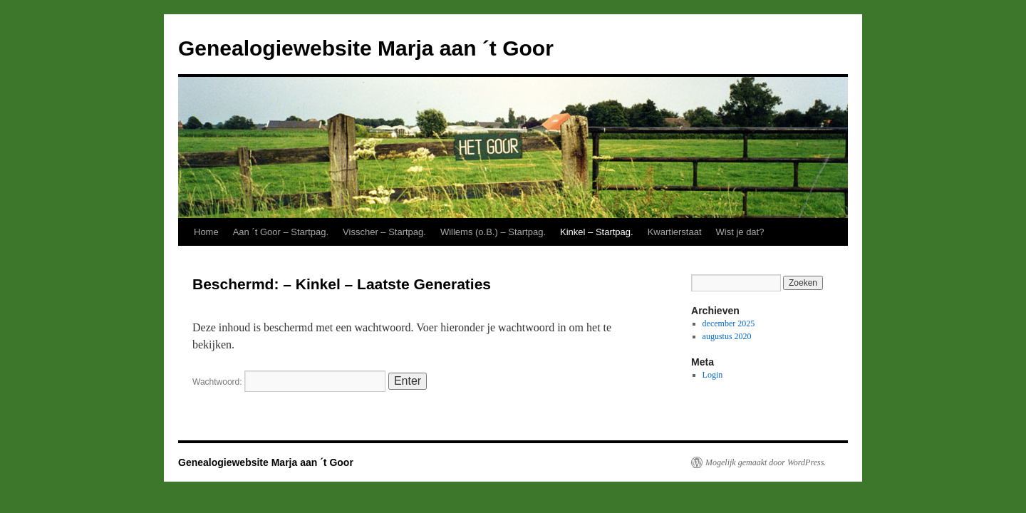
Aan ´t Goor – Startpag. (280, 232)
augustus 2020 (727, 336)
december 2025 (729, 323)
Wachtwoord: (288, 382)
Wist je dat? (740, 232)
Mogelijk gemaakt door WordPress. (765, 462)
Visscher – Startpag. (384, 232)
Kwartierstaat (675, 232)
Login (713, 375)
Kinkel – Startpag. (596, 232)
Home (206, 232)
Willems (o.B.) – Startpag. (493, 232)
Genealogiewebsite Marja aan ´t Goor (366, 48)
